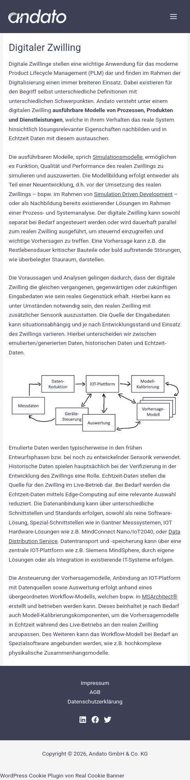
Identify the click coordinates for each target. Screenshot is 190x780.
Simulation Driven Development (133, 194)
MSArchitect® (160, 596)
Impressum (95, 683)
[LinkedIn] (83, 719)
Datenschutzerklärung (95, 701)
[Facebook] (95, 719)
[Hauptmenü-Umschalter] (173, 16)
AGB (95, 692)
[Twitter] (107, 719)
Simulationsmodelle (118, 156)
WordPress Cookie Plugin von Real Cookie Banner (62, 775)
